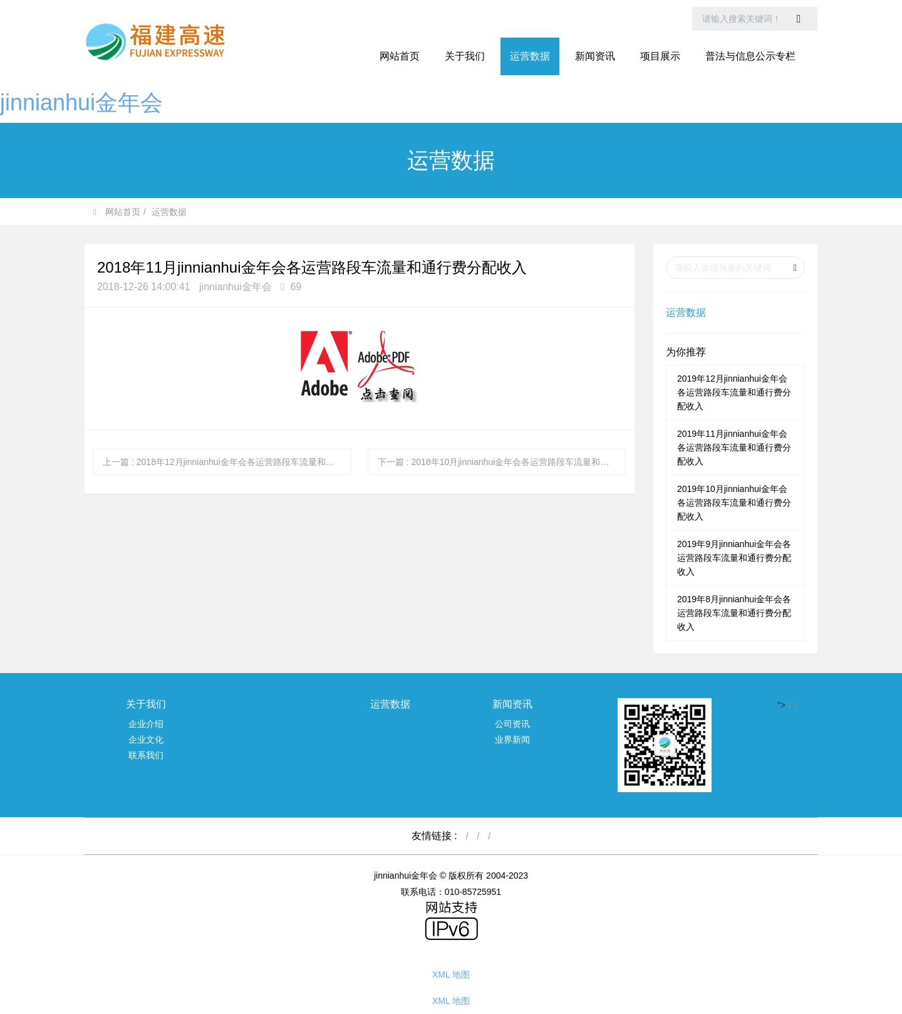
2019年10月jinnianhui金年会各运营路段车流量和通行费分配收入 (734, 502)
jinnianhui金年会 (81, 102)
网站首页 (400, 56)
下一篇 (502, 462)
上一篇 (227, 462)
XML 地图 (451, 975)
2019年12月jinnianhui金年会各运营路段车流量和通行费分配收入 (734, 392)
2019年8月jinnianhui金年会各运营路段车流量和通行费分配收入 (734, 613)
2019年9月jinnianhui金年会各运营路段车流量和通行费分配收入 (734, 558)
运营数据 (169, 212)
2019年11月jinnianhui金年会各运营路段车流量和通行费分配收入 (734, 447)
